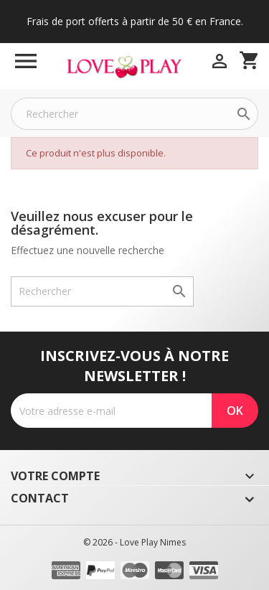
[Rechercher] (134, 114)
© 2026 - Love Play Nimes (134, 542)
